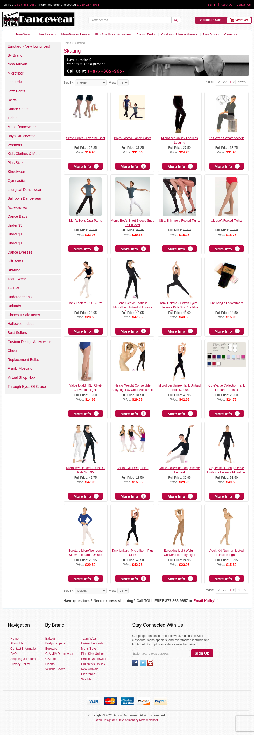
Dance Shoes (18, 109)
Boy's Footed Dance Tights (132, 138)
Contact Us (244, 4)
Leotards (15, 82)
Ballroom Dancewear (24, 198)
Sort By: (69, 82)
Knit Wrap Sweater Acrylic (226, 138)
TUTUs (13, 288)
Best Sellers (17, 333)
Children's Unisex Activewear (179, 34)
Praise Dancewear (94, 659)
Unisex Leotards (46, 34)
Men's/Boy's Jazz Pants (85, 220)
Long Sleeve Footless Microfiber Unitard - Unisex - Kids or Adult (132, 307)
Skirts (12, 100)
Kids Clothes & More (24, 154)
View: (112, 82)
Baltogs (50, 638)
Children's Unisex (93, 664)
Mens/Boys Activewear (75, 34)
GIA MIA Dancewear (59, 654)
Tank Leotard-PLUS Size (85, 303)
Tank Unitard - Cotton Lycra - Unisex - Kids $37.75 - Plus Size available (179, 307)
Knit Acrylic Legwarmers (226, 303)
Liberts (50, 664)
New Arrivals (211, 34)
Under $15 (16, 243)
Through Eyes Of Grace (27, 386)
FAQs (14, 654)
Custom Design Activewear (29, 342)
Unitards (14, 306)
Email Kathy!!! (205, 601)
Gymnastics (17, 181)
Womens (15, 145)
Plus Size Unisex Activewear (113, 34)
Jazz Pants (16, 91)
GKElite (50, 659)
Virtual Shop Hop (21, 377)
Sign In (212, 4)
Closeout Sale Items (24, 315)
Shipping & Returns (23, 659)
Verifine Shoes (55, 669)
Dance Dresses (20, 252)
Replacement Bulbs (23, 360)
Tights (12, 118)
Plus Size (15, 163)
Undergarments (20, 297)
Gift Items (15, 261)
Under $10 (16, 234)
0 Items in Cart (210, 20)
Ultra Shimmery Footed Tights (179, 220)
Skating (14, 270)
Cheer (12, 350)
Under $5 (15, 225)
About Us (226, 4)
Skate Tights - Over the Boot (85, 138)
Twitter (143, 663)
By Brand (15, 55)
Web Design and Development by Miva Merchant (127, 720)
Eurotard (51, 648)
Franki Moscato (20, 368)
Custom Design (146, 34)
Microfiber (15, 73)
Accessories (17, 207)
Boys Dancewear (21, 136)
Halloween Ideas (21, 324)
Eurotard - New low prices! (29, 46)
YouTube (150, 663)
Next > (242, 82)
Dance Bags (17, 216)
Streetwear (16, 171)
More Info (82, 166)
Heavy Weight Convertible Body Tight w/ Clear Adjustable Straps (132, 390)
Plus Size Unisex (92, 654)
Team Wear (23, 34)
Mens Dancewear (22, 127)
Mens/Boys (88, 648)
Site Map (87, 679)
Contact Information (24, 648)
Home (67, 42)
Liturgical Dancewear (24, 190)
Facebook (135, 663)
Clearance (230, 34)
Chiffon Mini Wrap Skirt (132, 468)
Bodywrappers (55, 643)
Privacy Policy (20, 664)
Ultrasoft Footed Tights (226, 220)
